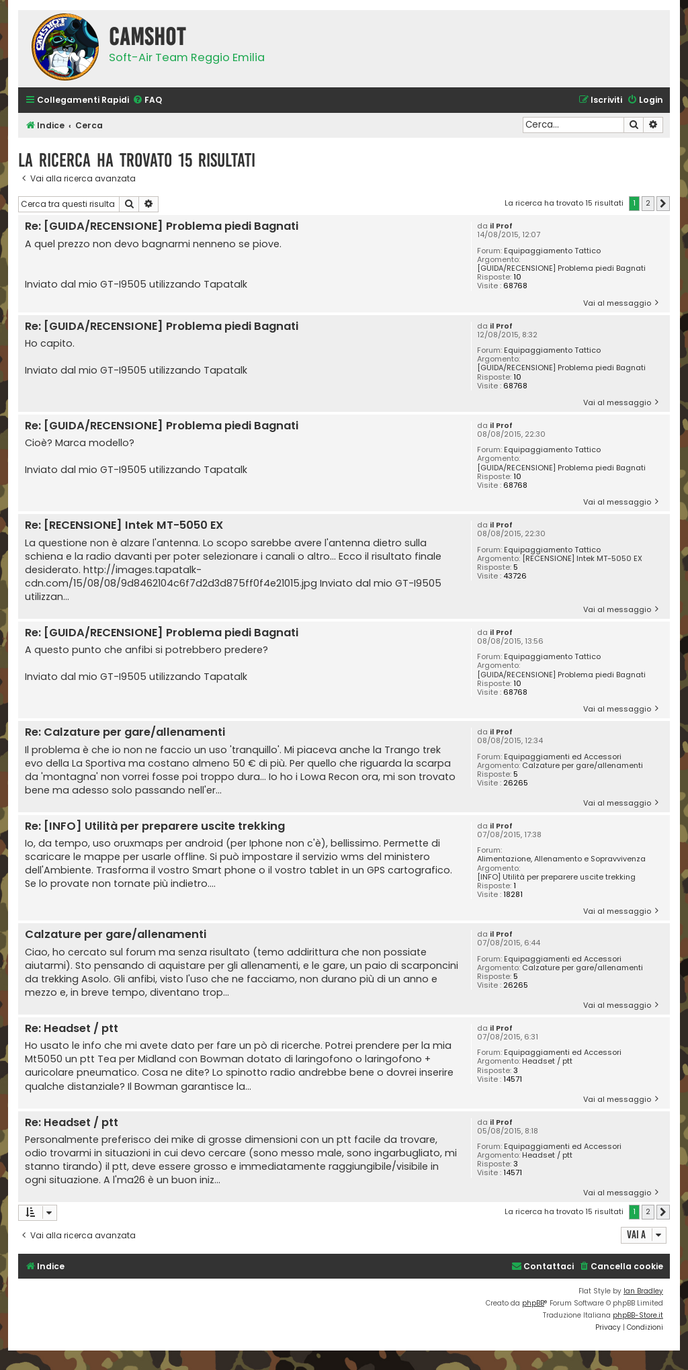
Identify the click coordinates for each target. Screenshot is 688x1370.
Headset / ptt (547, 1061)
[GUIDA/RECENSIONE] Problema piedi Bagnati (561, 268)
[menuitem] (147, 100)
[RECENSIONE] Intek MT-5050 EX (582, 558)
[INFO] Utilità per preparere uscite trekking (556, 877)
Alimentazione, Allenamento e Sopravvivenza (561, 859)
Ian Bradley (643, 1291)
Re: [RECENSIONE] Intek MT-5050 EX (124, 526)
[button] (663, 203)
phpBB (533, 1303)
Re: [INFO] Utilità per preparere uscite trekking (155, 827)
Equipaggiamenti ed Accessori (562, 757)
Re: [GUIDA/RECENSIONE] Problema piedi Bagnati (161, 227)
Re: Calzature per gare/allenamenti (125, 733)
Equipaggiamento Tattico (552, 251)
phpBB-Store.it (638, 1315)
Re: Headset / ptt (71, 1029)
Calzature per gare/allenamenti (582, 765)
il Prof (501, 226)
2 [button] (648, 203)
